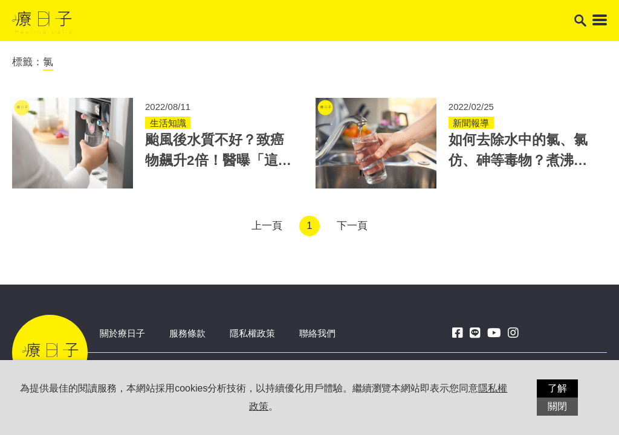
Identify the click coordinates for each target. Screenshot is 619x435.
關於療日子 (122, 333)
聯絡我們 (317, 333)
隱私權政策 (252, 333)
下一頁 (352, 225)
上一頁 (266, 225)
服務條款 (187, 333)
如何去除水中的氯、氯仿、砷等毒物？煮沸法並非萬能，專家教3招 (518, 160)
